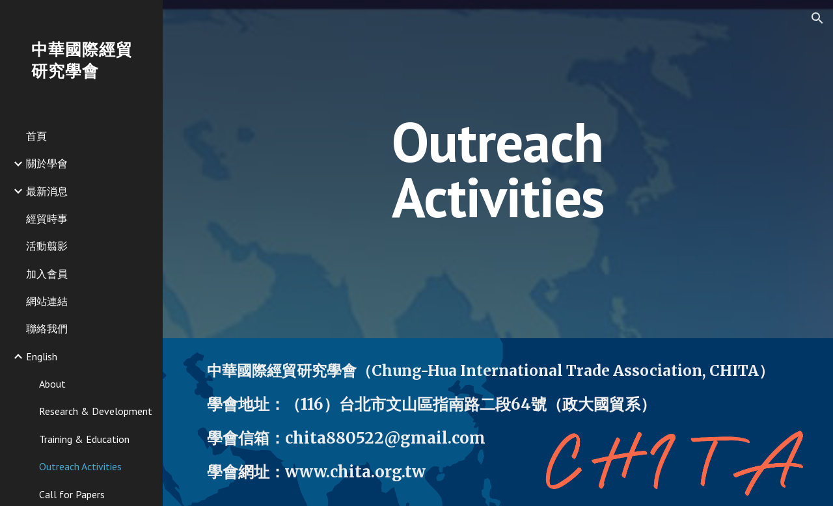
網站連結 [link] (47, 301)
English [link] (41, 356)
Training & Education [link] (84, 439)
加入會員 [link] (47, 273)
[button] (817, 18)
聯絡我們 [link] (47, 328)
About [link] (52, 383)
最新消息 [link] (47, 191)
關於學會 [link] (47, 163)
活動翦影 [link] (47, 245)
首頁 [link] (36, 135)
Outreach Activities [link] (80, 466)
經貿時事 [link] (47, 218)
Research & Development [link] (95, 411)
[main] (497, 169)
